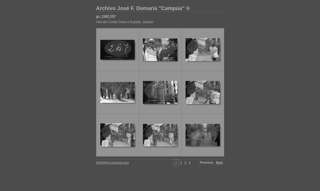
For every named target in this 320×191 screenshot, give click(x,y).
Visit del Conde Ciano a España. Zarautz (125, 22)
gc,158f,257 (106, 16)
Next (219, 162)
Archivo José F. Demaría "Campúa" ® (143, 8)
